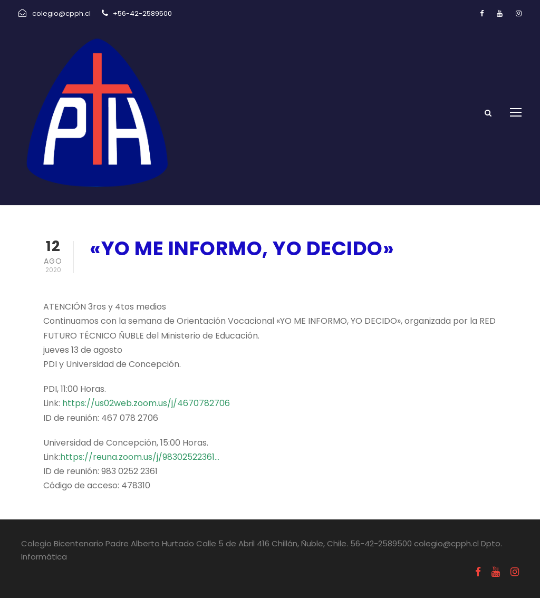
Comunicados (206, 276)
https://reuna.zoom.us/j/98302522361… (139, 457)
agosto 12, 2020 (124, 276)
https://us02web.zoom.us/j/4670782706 (146, 403)
